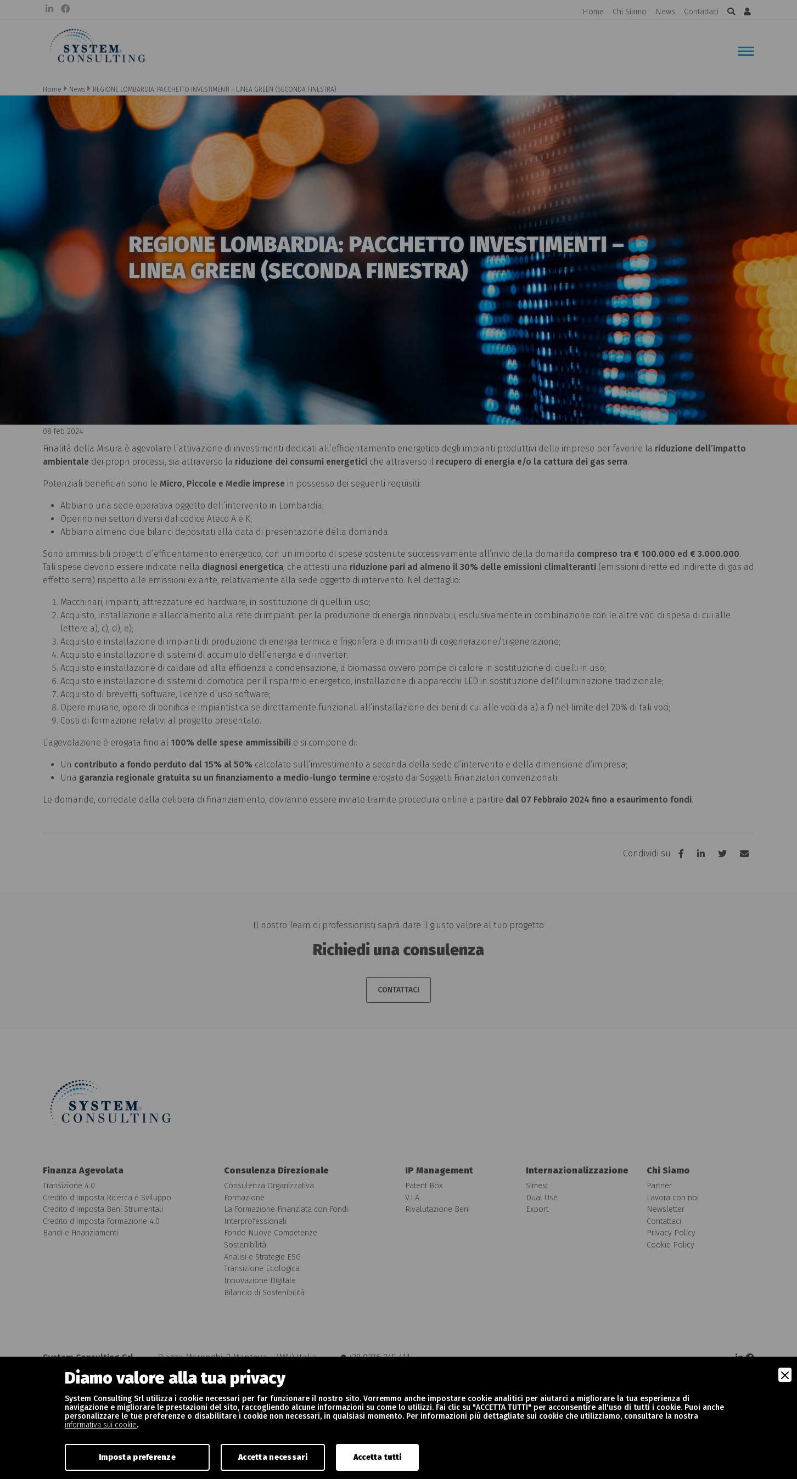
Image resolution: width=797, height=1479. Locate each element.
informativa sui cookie (101, 1425)
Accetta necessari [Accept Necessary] (272, 1457)
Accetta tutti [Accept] (377, 1457)
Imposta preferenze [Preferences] (137, 1457)
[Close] (785, 1375)
